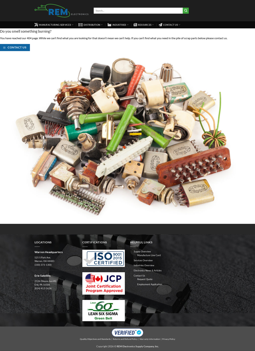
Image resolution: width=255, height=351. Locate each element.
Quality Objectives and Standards (95, 339)
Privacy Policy (168, 339)
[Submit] (186, 11)
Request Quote (144, 279)
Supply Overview (142, 251)
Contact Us (169, 25)
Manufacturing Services (54, 25)
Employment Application (149, 284)
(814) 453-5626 (43, 288)
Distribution (90, 25)
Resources (144, 25)
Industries (118, 25)
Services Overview (143, 260)
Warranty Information (150, 339)
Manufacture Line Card (149, 255)
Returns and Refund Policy (125, 339)
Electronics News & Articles (148, 270)
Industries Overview (144, 265)
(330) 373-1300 (43, 264)
